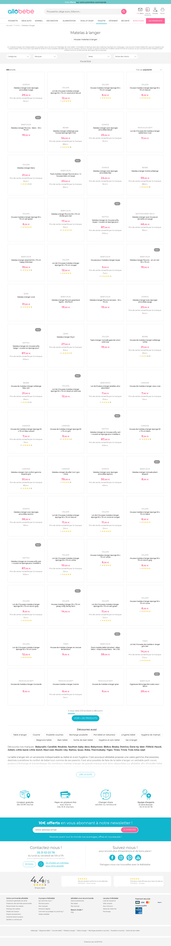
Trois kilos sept (136, 750)
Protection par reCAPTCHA (93, 942)
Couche (36, 735)
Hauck (158, 747)
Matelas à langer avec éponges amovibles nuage (26, 89)
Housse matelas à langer (85, 39)
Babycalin (40, 747)
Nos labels (74, 903)
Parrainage (107, 911)
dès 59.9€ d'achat (25, 798)
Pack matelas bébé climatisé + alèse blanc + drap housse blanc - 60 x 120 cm (105, 649)
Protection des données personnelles (19, 903)
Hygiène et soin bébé (109, 740)
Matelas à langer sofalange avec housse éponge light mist (65, 132)
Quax (81, 750)
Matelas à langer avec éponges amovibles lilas (105, 172)
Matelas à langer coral (26, 297)
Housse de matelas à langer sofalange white (145, 341)
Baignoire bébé (44, 740)
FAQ (72, 912)
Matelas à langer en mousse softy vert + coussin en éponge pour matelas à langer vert (105, 434)
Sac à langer (131, 740)
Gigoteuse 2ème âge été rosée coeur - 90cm (145, 685)
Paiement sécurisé (142, 899)
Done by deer (137, 747)
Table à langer (20, 735)
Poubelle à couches (117, 930)
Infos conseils (107, 903)
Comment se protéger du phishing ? (51, 911)
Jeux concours (108, 906)
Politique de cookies (13, 909)
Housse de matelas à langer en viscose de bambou (65, 648)
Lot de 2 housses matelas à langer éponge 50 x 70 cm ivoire (26, 648)
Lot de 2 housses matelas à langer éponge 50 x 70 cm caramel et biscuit (66, 92)
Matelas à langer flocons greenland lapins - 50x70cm (66, 301)
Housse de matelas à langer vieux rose (145, 386)
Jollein (11, 750)
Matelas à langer (69, 930)
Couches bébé (57, 930)
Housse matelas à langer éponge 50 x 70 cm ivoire (145, 602)
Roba (87, 750)
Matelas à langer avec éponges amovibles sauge (145, 301)
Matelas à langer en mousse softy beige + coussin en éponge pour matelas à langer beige (26, 348)
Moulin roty (61, 750)
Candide (52, 747)
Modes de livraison (12, 911)
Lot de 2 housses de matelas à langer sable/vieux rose (145, 132)
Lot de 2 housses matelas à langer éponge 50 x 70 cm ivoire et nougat (105, 516)
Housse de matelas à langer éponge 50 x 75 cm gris (65, 430)
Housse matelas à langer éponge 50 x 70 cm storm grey (145, 559)
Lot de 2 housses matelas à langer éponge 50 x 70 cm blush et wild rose (66, 390)
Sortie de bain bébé (83, 740)
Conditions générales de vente (16, 901)
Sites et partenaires (77, 901)
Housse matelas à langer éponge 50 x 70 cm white (105, 556)
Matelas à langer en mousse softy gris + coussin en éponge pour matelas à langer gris (26, 563)
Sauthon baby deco (79, 747)
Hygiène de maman (151, 735)
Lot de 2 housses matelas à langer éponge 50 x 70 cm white (65, 559)
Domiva (124, 747)
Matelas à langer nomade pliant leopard (145, 473)
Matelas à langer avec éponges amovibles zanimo (26, 513)
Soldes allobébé (44, 914)
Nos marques (43, 906)
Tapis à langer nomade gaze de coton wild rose (105, 341)
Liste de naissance (109, 901)
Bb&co (107, 747)
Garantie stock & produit (14, 917)
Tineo (117, 750)
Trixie (124, 750)
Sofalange (34, 930)
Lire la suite (85, 774)
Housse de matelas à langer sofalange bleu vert (26, 387)
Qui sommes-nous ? (45, 901)
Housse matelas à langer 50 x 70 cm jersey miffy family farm (65, 605)
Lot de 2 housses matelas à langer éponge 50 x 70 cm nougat (65, 264)
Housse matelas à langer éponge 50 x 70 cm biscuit (145, 89)
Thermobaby (98, 750)
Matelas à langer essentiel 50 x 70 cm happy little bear (26, 261)
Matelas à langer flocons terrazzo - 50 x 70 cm (105, 301)
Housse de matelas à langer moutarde (26, 684)
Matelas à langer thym (66, 337)
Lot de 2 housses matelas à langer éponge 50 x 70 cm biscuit (65, 516)
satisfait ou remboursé (105, 797)
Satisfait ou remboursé (14, 919)
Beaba (115, 747)
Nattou (73, 750)
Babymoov (97, 747)
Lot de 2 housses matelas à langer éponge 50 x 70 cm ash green (105, 605)
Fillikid (149, 747)
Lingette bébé (128, 735)
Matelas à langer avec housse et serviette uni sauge (145, 218)
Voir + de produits (85, 718)
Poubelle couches (54, 735)
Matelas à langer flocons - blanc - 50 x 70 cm (26, 129)
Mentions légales (44, 909)
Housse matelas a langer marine (66, 684)
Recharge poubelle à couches (99, 930)
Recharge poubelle (78, 735)
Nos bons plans (44, 903)
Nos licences (75, 906)
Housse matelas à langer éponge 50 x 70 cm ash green (26, 218)
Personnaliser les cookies (14, 906)
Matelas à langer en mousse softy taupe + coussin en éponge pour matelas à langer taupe (105, 222)
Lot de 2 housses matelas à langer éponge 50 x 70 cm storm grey (26, 605)
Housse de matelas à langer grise (105, 684)
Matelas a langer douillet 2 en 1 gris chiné (66, 473)
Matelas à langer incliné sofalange (145, 171)
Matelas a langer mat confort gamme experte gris (26, 473)
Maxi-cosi (48, 750)
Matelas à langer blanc (26, 168)
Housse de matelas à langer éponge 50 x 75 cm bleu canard (26, 430)
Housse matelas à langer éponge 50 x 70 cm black (145, 513)
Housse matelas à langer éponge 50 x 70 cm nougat (105, 89)
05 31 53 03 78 (146, 807)
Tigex (110, 750)
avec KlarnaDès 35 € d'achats (65, 798)
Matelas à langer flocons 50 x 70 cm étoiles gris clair (65, 215)
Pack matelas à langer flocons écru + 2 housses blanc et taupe (65, 175)
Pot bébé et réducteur (104, 735)
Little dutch (35, 750)
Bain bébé (62, 740)
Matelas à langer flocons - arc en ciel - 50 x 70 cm (145, 261)
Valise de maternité (109, 909)
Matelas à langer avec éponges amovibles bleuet (105, 129)
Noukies (62, 747)
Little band (22, 750)
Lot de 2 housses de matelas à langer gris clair (145, 645)
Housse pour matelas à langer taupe (105, 260)
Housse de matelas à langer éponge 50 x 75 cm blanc (145, 430)
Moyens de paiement (13, 914)
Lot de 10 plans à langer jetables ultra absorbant (105, 387)
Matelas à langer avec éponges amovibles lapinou (105, 473)
